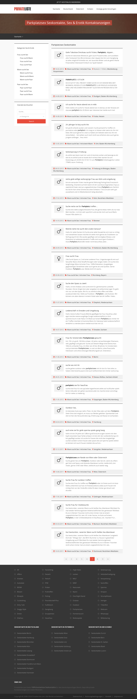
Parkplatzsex (77, 609)
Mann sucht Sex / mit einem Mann (80, 143)
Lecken (75, 574)
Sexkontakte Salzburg (62, 646)
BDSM (19, 587)
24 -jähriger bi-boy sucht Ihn (77, 124)
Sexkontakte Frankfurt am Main (29, 664)
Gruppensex (49, 614)
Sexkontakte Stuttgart (25, 668)
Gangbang (49, 609)
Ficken (47, 587)
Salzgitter (97, 449)
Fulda (96, 116)
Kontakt (108, 696)
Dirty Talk (21, 605)
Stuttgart (97, 96)
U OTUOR (75, 79)
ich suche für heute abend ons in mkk (81, 104)
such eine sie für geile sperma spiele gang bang (85, 430)
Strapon (104, 592)
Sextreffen (104, 583)
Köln (95, 198)
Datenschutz (77, 696)
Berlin (96, 357)
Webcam (104, 609)
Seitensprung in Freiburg (76, 152)
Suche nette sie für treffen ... (82, 206)
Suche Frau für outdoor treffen (78, 480)
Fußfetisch (49, 605)
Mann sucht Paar (26, 79)
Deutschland (68, 9)
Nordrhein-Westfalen (106, 198)
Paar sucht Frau (26, 91)
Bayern (103, 275)
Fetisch (47, 578)
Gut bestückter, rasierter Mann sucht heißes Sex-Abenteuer (90, 532)
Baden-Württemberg (109, 96)
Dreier (19, 614)
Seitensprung (106, 570)
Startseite (56, 9)
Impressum (118, 696)
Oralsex (76, 600)
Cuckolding (21, 600)
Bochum (97, 524)
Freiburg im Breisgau (102, 168)
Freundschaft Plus (52, 600)
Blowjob (20, 596)
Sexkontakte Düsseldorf (26, 655)
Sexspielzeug (105, 578)
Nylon (75, 592)
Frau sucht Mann (26, 58)
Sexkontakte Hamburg (25, 637)
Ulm (97, 143)
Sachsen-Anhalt (112, 377)
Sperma (104, 587)
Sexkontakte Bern (97, 637)
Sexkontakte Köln (23, 646)
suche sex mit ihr (73, 365)
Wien (96, 472)
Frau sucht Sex (22, 55)
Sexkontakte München (25, 642)
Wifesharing (105, 618)
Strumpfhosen (106, 596)
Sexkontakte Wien (61, 633)
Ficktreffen (49, 592)
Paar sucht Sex (22, 84)
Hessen (101, 116)
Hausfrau (48, 618)
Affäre (19, 574)
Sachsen (104, 330)
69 (18, 570)
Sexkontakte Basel (98, 646)
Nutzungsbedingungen (94, 696)
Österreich (80, 9)
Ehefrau (20, 618)
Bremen (97, 220)
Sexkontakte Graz (60, 637)
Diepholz (97, 302)
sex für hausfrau (77, 385)
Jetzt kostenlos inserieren (68, 2)
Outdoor (76, 605)
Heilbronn (97, 248)
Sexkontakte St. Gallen (99, 642)
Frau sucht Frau (72, 256)
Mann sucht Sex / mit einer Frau (79, 69)
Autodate (20, 583)
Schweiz (90, 9)
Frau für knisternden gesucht (83, 338)
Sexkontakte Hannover (25, 673)
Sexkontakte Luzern (98, 651)
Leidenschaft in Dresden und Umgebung (82, 310)
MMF (75, 583)
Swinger (104, 600)
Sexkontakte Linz (60, 642)
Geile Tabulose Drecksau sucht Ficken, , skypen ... (90, 52)
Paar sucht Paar (26, 88)
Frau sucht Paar (26, 65)
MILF (74, 578)
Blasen (19, 592)
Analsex (20, 578)
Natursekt (76, 587)
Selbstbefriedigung (108, 574)
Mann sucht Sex (23, 69)
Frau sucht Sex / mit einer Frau (78, 275)
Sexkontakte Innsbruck (62, 651)
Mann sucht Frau (26, 73)
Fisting (47, 596)
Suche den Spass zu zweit (76, 283)
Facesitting (49, 570)
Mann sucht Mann (27, 76)
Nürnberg (96, 275)
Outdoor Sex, (71, 408)
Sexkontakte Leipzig (24, 651)
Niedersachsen (106, 302)
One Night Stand (79, 596)
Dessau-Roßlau (99, 377)
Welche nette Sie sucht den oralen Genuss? (83, 229)
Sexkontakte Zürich (98, 633)
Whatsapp (104, 614)
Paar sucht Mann (26, 94)
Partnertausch (78, 614)
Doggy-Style (21, 609)
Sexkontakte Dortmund (26, 659)
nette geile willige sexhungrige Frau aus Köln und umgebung (90, 179)
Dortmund (98, 551)
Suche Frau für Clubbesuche (77, 505)
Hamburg (97, 422)
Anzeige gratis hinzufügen (106, 9)
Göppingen (98, 399)
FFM (46, 583)
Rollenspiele (77, 618)
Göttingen (97, 497)
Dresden (97, 330)
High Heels (77, 570)
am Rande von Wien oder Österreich (86, 457)
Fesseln (48, 574)
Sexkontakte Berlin (24, 633)
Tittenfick (104, 605)
